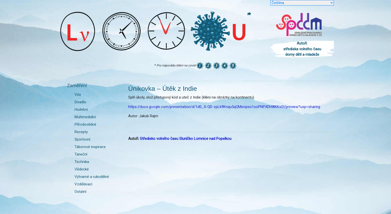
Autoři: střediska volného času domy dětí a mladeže (302, 49)
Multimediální (85, 117)
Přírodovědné (85, 124)
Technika (82, 162)
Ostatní (80, 191)
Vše (78, 94)
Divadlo (80, 102)
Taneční (81, 154)
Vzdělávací (83, 184)
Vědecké (82, 169)
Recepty (81, 132)
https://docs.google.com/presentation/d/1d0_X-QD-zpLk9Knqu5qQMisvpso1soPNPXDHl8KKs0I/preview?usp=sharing (224, 107)
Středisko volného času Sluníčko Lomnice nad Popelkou (185, 138)
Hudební (81, 109)
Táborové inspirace (90, 147)
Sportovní (82, 139)
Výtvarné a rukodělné (92, 176)
